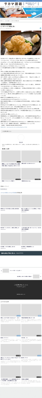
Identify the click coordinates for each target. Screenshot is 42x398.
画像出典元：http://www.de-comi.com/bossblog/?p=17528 (14, 127)
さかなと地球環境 (28, 6)
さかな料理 (12, 6)
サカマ (21, 142)
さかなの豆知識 (12, 192)
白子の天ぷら (4, 189)
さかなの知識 (7, 6)
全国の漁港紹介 (17, 6)
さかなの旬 (2, 6)
